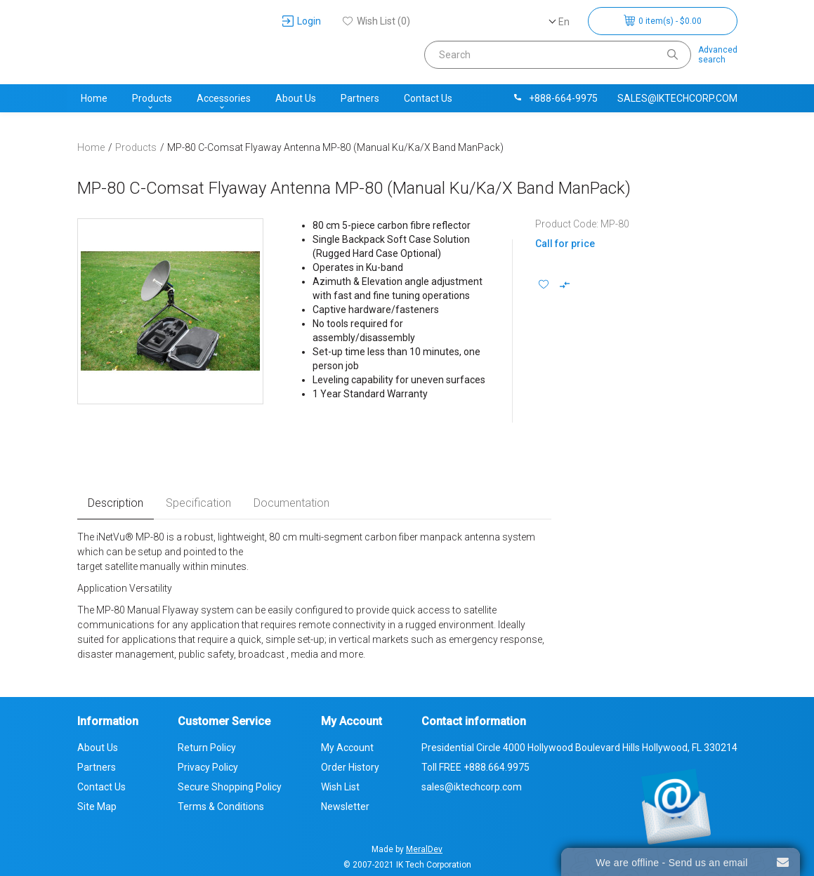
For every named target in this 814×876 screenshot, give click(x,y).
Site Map (97, 806)
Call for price (565, 243)
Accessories (224, 98)
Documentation (291, 503)
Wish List (340, 786)
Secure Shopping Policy (230, 786)
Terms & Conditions (221, 806)
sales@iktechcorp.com (677, 98)
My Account (347, 747)
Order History (350, 767)
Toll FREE (475, 767)
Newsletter (345, 806)
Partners (360, 98)
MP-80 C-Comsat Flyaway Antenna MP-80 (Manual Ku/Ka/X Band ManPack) (335, 147)
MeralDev (424, 849)
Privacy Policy (208, 767)
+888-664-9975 (555, 98)
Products (152, 98)
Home (94, 98)
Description (115, 503)
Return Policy (207, 747)
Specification (198, 503)
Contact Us (428, 98)
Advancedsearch (717, 55)
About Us (295, 98)
